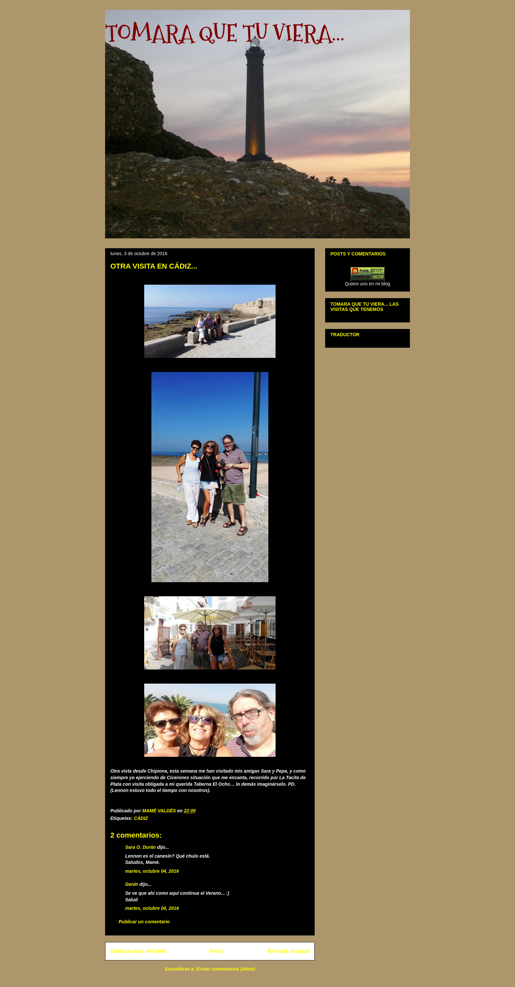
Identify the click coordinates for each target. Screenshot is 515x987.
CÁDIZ (141, 818)
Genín (131, 884)
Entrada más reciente (138, 951)
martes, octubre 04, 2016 (152, 871)
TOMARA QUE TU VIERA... (225, 33)
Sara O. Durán (140, 847)
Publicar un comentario (144, 921)
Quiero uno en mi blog (367, 283)
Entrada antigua (288, 951)
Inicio (217, 951)
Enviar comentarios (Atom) (225, 969)
